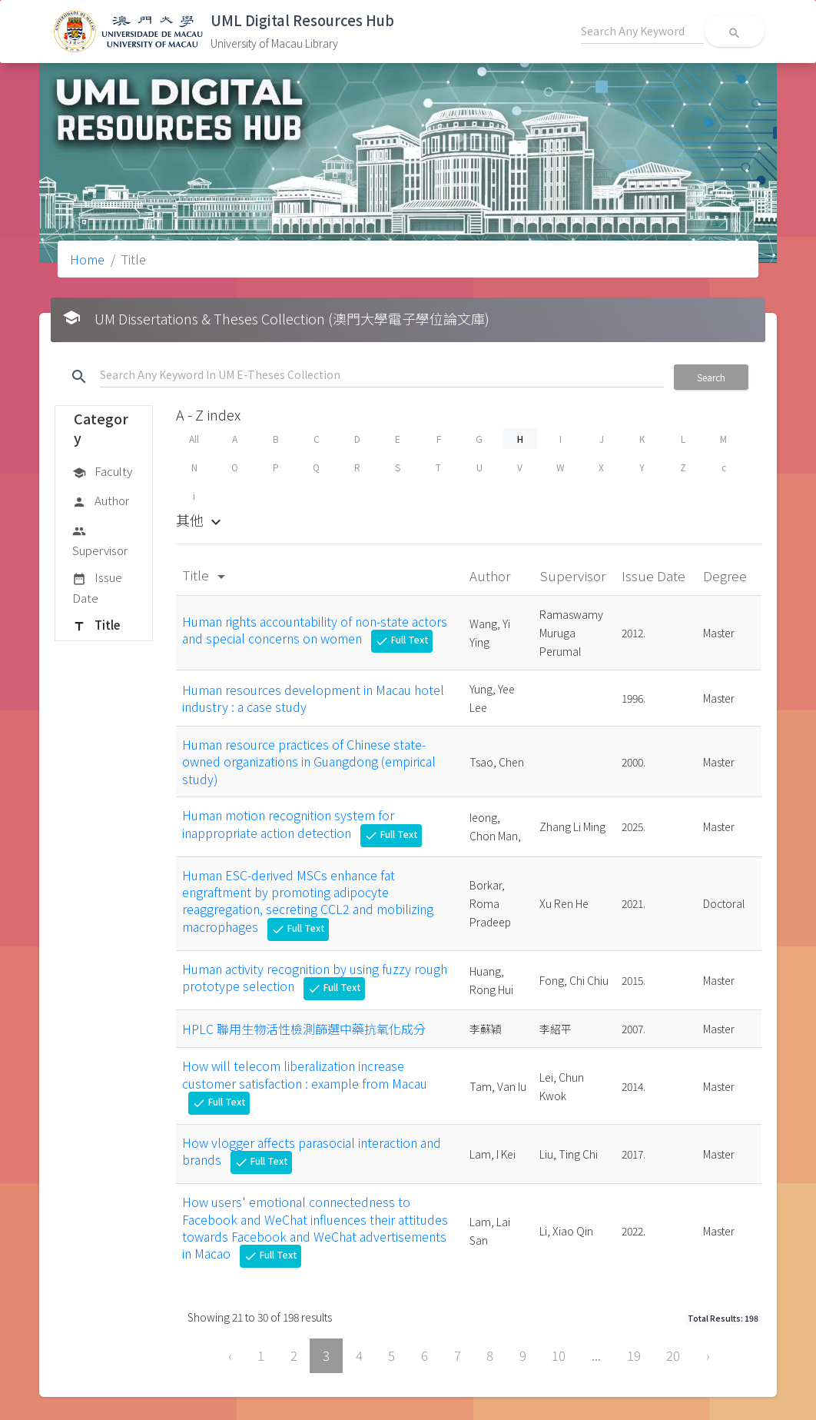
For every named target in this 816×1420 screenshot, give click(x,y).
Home (87, 259)
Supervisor (100, 540)
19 (634, 1355)
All (194, 438)
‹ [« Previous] (230, 1355)
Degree (726, 575)
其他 (200, 520)
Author (100, 501)
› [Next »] (708, 1355)
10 (559, 1355)
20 (673, 1355)
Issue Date (97, 587)
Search (711, 377)
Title (96, 626)
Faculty (102, 472)
